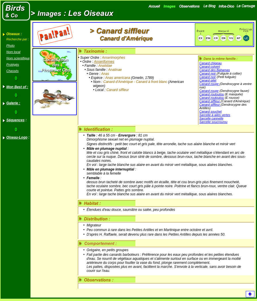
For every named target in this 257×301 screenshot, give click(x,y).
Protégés (12, 64)
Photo (10, 45)
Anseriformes (104, 62)
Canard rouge (209, 84)
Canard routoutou (211, 94)
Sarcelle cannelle (211, 118)
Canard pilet (207, 80)
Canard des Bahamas (214, 70)
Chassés (12, 71)
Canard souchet (210, 111)
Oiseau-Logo (16, 137)
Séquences (15, 120)
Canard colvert (209, 66)
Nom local (13, 52)
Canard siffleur (210, 101)
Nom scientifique (18, 58)
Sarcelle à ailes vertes (214, 115)
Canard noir (208, 73)
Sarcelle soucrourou (213, 122)
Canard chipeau (210, 63)
